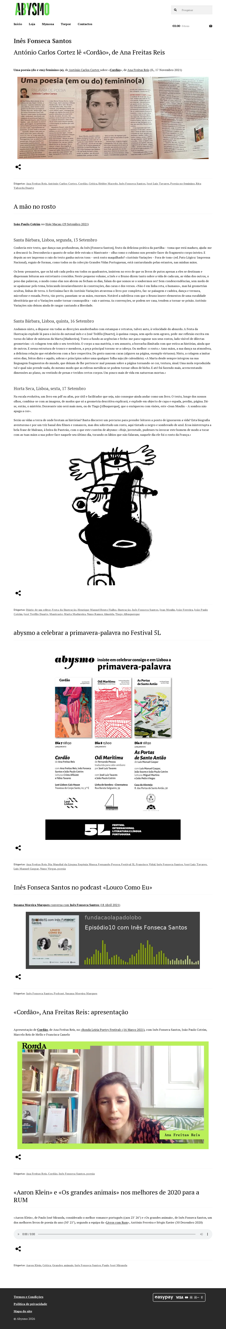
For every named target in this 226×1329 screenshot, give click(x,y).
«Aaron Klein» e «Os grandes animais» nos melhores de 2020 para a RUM (106, 1196)
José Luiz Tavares (158, 183)
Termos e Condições (28, 1297)
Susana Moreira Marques (32, 905)
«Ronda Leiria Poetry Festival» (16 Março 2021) (113, 1030)
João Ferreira (184, 609)
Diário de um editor (38, 609)
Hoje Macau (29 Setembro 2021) (67, 224)
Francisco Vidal (145, 864)
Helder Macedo (108, 183)
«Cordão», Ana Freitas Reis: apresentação (71, 1012)
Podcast (59, 993)
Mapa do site (23, 1311)
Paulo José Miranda (114, 1265)
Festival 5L (128, 864)
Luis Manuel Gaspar (26, 868)
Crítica (93, 183)
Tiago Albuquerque (127, 614)
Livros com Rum (117, 1222)
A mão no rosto (35, 206)
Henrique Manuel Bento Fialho (97, 609)
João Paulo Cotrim (27, 224)
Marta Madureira (75, 614)
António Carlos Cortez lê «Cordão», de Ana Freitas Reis (89, 52)
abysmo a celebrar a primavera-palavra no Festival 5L (87, 632)
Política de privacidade (30, 1304)
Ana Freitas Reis (138, 70)
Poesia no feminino (182, 183)
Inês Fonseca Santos (132, 183)
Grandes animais (62, 1265)
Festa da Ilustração (64, 609)
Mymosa (48, 24)
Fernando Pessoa (109, 864)
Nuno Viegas (48, 868)
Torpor (66, 24)
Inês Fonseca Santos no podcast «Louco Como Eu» (83, 887)
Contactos (85, 24)
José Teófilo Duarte (36, 614)
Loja (32, 24)
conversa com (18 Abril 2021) (85, 905)
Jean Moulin (167, 609)
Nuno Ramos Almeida (100, 614)
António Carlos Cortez (84, 70)
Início (18, 24)
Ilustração (124, 609)
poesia (61, 868)
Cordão (115, 70)
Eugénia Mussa (87, 864)
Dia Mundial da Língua (62, 864)
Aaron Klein (33, 1265)
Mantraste (56, 614)
